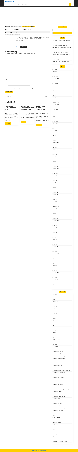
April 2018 (54, 182)
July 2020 (54, 128)
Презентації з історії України (16, 26)
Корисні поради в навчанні (57, 334)
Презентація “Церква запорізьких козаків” (40, 108)
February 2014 (55, 268)
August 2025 (55, 88)
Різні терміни (55, 412)
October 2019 (55, 147)
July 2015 (54, 230)
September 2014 (55, 253)
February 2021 (55, 118)
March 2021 (54, 116)
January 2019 (55, 163)
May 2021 (54, 111)
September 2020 (55, 126)
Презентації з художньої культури (59, 408)
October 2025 (55, 83)
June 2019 (54, 154)
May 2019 (54, 156)
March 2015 (54, 239)
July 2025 (54, 90)
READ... (8, 123)
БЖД (53, 320)
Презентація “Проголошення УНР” (11, 107)
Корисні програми (56, 337)
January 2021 (55, 121)
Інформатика (55, 301)
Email (6, 79)
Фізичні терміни (55, 431)
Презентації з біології (56, 363)
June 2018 (54, 180)
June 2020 (54, 130)
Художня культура (56, 438)
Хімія (53, 436)
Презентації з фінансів (57, 403)
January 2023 (55, 109)
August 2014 (55, 256)
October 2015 (55, 223)
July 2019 (54, 152)
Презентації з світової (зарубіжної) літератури (61, 389)
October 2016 (55, 208)
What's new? (9, 2)
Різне (53, 415)
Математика (54, 344)
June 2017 (54, 201)
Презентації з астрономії (57, 360)
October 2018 (55, 171)
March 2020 (54, 137)
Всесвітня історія (55, 327)
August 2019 (55, 149)
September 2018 (55, 173)
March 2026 (54, 71)
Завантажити (18, 46)
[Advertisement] (39, 15)
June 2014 (54, 260)
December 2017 (55, 192)
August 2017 (55, 199)
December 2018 (55, 166)
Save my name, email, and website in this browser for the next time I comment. (22, 88)
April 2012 (54, 286)
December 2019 (55, 142)
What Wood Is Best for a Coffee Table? (60, 61)
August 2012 (55, 282)
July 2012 (54, 284)
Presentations (13, 4)
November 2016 (55, 206)
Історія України (55, 306)
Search (62, 32)
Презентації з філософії (57, 401)
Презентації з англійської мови (58, 358)
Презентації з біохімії (56, 367)
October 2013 (55, 277)
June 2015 (54, 232)
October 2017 (55, 197)
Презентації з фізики (56, 398)
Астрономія (54, 313)
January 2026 (55, 76)
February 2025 (55, 102)
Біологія (54, 318)
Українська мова (55, 424)
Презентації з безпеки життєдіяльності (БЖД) (61, 370)
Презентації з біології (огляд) (58, 365)
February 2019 (55, 161)
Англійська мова (55, 308)
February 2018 (55, 187)
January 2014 (55, 270)
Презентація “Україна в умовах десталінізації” (27, 107)
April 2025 (54, 97)
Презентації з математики (57, 384)
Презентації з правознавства (58, 386)
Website (6, 86)
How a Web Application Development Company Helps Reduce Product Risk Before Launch (61, 47)
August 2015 (55, 227)
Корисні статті (55, 341)
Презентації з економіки (57, 382)
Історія (53, 304)
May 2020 (54, 133)
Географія (54, 330)
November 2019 (55, 144)
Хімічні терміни (55, 434)
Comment (7, 56)
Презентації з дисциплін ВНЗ (58, 377)
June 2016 (54, 211)
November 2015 (55, 220)
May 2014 (54, 263)
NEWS (19, 4)
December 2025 (55, 78)
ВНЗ (53, 325)
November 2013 (55, 275)
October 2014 (55, 251)
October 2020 (55, 123)
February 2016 (55, 213)
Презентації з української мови (58, 396)
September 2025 (55, 85)
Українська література (56, 419)
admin (13, 32)
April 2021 (54, 114)
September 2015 (55, 225)
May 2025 (54, 95)
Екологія (54, 332)
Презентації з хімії (56, 405)
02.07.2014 (8, 32)
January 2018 (55, 189)
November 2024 (55, 104)
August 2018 (55, 175)
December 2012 (55, 279)
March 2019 (54, 159)
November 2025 (55, 81)
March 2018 (54, 185)
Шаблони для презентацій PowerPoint (60, 441)
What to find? (62, 27)
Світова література (56, 417)
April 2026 (54, 69)
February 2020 (55, 140)
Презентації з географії (57, 375)
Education (54, 294)
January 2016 (55, 215)
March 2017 (54, 204)
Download (24, 46)
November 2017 (55, 194)
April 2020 (54, 135)
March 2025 (54, 100)
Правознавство (55, 346)
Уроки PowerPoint (56, 427)
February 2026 (55, 74)
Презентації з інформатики (57, 351)
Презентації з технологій (57, 391)
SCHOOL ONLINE (25, 4)
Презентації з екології (56, 379)
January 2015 (55, 244)
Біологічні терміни (56, 315)
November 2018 (55, 168)
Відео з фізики (55, 323)
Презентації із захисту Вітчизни (58, 349)
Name (6, 73)
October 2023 (55, 107)
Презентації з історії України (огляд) (59, 356)
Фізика (53, 429)
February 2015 (55, 241)
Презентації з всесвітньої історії (58, 372)
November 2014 (55, 249)
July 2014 (54, 258)
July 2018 (54, 178)
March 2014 (54, 265)
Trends (7, 4)
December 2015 (55, 218)
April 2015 (54, 237)
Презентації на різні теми (57, 410)
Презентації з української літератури (59, 393)
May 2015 (54, 234)
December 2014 (55, 246)
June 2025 (54, 92)
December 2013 (55, 272)
